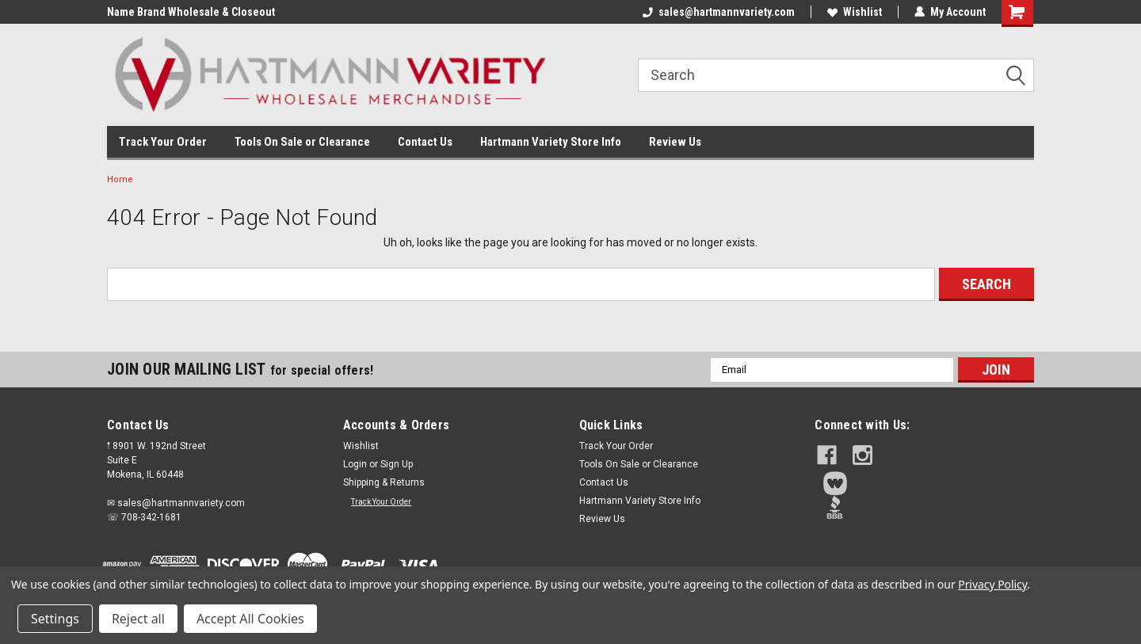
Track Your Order (163, 142)
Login (355, 464)
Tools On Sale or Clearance (302, 142)
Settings (55, 618)
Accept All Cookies (250, 618)
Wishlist (854, 12)
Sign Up (396, 464)
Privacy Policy (992, 584)
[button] (924, 483)
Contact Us (425, 142)
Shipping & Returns (384, 482)
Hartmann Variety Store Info (550, 142)
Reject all (138, 618)
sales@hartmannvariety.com (719, 12)
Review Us (675, 142)
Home (120, 179)
